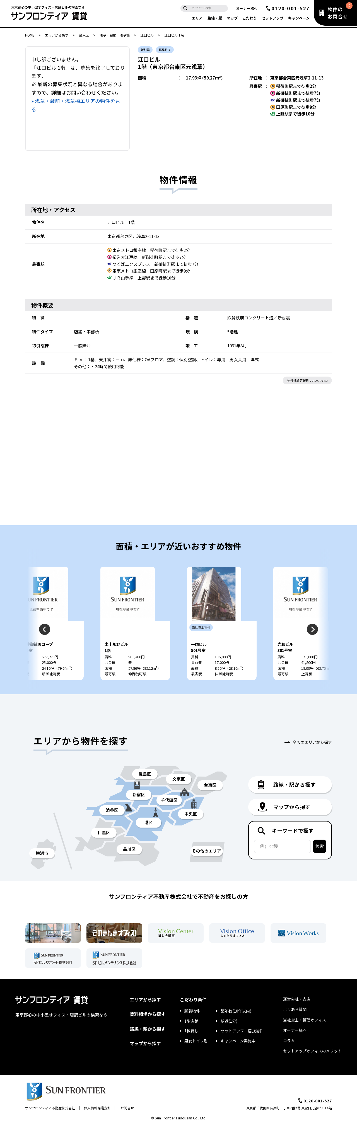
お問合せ (127, 1123)
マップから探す (145, 1058)
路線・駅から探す (147, 1044)
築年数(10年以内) (236, 1026)
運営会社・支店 (296, 1014)
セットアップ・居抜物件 (242, 1046)
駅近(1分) (229, 1036)
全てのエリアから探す (312, 757)
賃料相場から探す (147, 1029)
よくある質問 (295, 1025)
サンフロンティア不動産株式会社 (50, 1123)
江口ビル (147, 35)
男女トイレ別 (196, 1056)
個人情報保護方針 (97, 1123)
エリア (197, 18)
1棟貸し (191, 1046)
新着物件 (192, 1026)
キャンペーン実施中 (238, 1056)
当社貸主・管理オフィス (304, 1035)
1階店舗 (191, 1036)
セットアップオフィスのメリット (312, 1066)
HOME (29, 35)
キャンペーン (299, 18)
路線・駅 (215, 18)
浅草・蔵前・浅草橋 (115, 35)
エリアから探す (56, 35)
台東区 (84, 35)
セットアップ (272, 18)
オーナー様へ (246, 8)
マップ (232, 18)
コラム (289, 1056)
